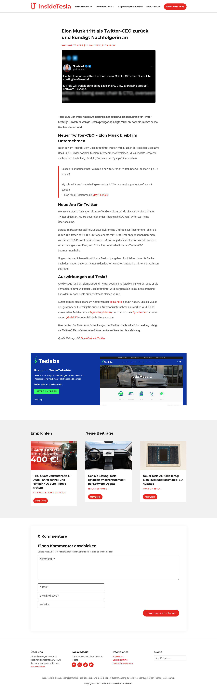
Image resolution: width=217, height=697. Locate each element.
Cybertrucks (139, 312)
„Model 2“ (71, 317)
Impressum (118, 656)
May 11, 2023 (100, 194)
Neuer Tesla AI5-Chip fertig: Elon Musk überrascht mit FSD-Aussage (163, 479)
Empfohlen (40, 493)
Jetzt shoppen (46, 391)
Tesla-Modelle (82, 7)
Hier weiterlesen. (38, 666)
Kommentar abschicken (161, 613)
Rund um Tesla (104, 7)
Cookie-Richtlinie (120, 660)
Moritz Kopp (75, 45)
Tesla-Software (97, 489)
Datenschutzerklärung (123, 663)
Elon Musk (151, 7)
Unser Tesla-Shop (175, 6)
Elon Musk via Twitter (93, 338)
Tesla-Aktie (116, 301)
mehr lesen (40, 501)
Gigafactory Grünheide (130, 7)
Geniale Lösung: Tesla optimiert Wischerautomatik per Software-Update (106, 479)
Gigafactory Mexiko (101, 312)
